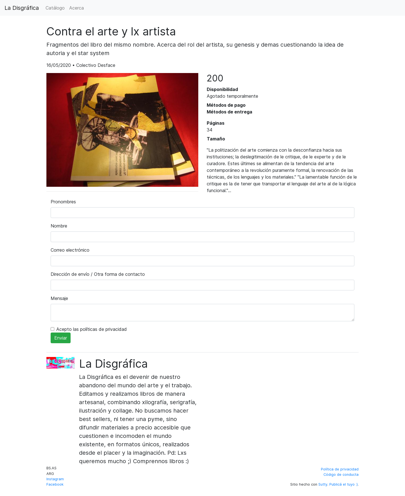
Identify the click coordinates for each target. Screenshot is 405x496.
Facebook (55, 484)
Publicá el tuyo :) (343, 484)
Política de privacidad (340, 469)
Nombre (59, 226)
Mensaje (59, 298)
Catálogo (55, 8)
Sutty (322, 484)
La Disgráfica (21, 7)
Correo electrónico (70, 250)
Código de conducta (341, 474)
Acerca (76, 8)
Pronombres (63, 201)
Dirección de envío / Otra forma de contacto (98, 274)
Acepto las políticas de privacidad (91, 329)
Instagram (55, 479)
